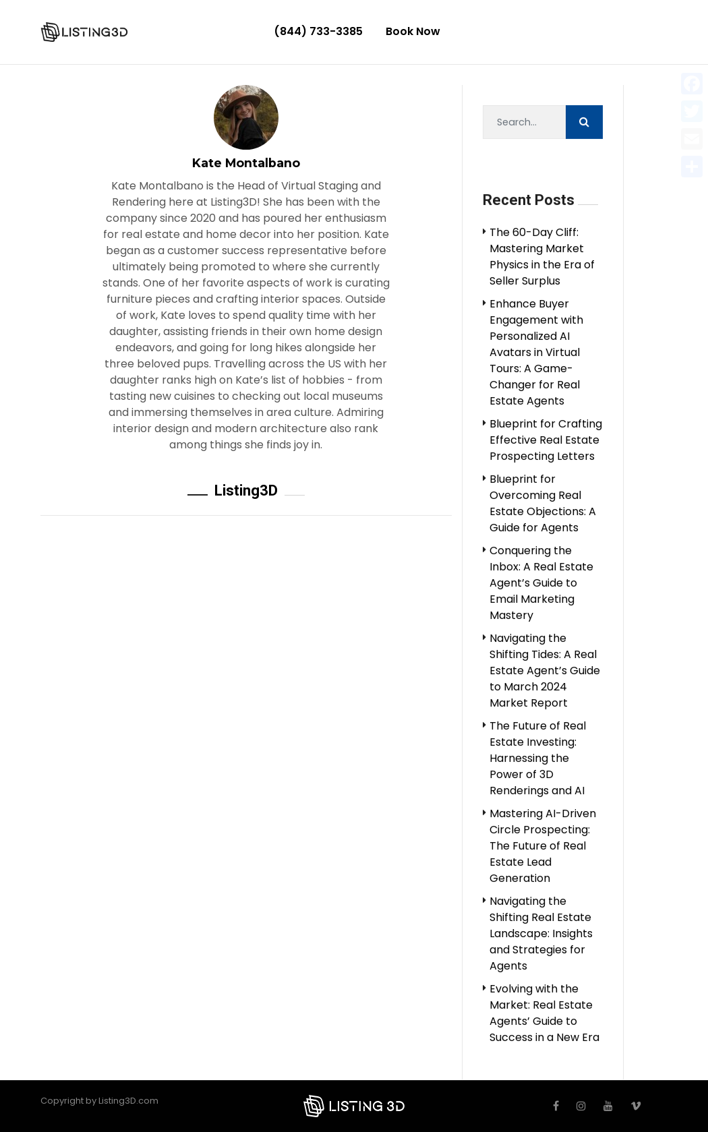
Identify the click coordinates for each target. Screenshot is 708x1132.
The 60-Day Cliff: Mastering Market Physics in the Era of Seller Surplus (542, 257)
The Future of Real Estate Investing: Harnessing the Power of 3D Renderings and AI (538, 759)
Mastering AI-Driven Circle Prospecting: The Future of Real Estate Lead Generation (543, 846)
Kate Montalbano (246, 163)
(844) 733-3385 (318, 31)
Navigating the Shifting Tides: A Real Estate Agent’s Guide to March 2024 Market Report (545, 671)
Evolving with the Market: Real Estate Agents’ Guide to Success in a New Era (544, 1014)
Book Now (413, 31)
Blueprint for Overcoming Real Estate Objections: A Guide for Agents (543, 504)
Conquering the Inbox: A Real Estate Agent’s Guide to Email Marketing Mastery (541, 583)
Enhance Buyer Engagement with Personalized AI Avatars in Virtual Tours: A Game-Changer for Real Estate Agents (536, 353)
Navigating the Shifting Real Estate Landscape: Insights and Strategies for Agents (541, 934)
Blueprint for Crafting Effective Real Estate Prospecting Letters (546, 441)
